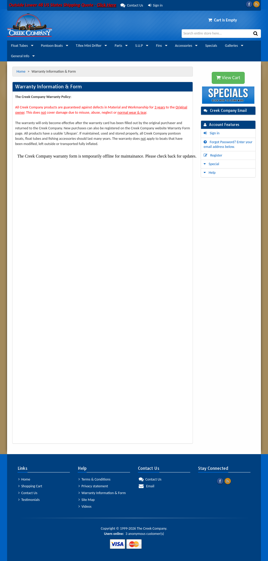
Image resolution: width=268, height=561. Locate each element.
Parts (118, 45)
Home (21, 71)
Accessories (183, 45)
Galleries (231, 45)
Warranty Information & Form (102, 493)
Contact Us (76, 5)
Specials (211, 45)
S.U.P (139, 45)
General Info (20, 56)
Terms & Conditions (94, 479)
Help (210, 172)
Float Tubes (19, 45)
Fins (159, 45)
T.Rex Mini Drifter (89, 45)
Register (213, 155)
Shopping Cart (30, 486)
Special (211, 164)
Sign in (155, 5)
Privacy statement (93, 486)
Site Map (87, 500)
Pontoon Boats (52, 45)
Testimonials (29, 500)
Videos (85, 506)
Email (146, 486)
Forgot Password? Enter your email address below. (228, 144)
